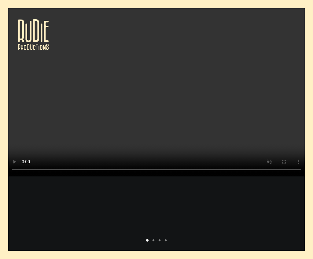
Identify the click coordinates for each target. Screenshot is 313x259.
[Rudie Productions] (33, 34)
